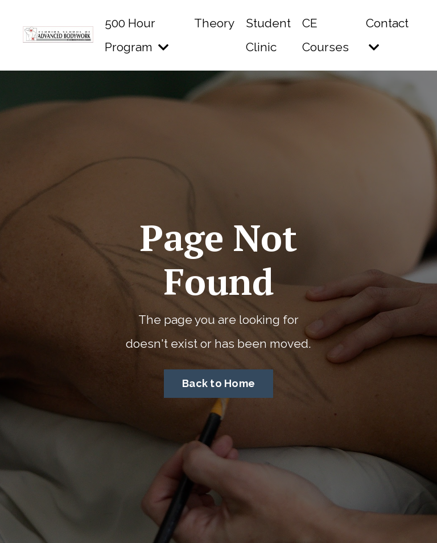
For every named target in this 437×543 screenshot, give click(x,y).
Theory (214, 23)
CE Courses (325, 35)
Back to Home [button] (218, 383)
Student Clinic (268, 35)
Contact (387, 35)
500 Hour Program (136, 35)
